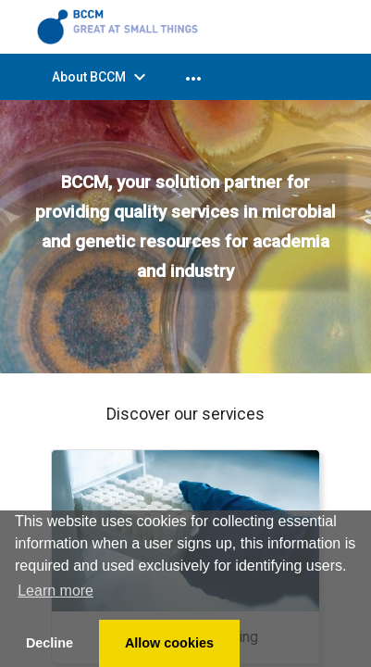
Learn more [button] (55, 590)
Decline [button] (49, 643)
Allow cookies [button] (169, 643)
